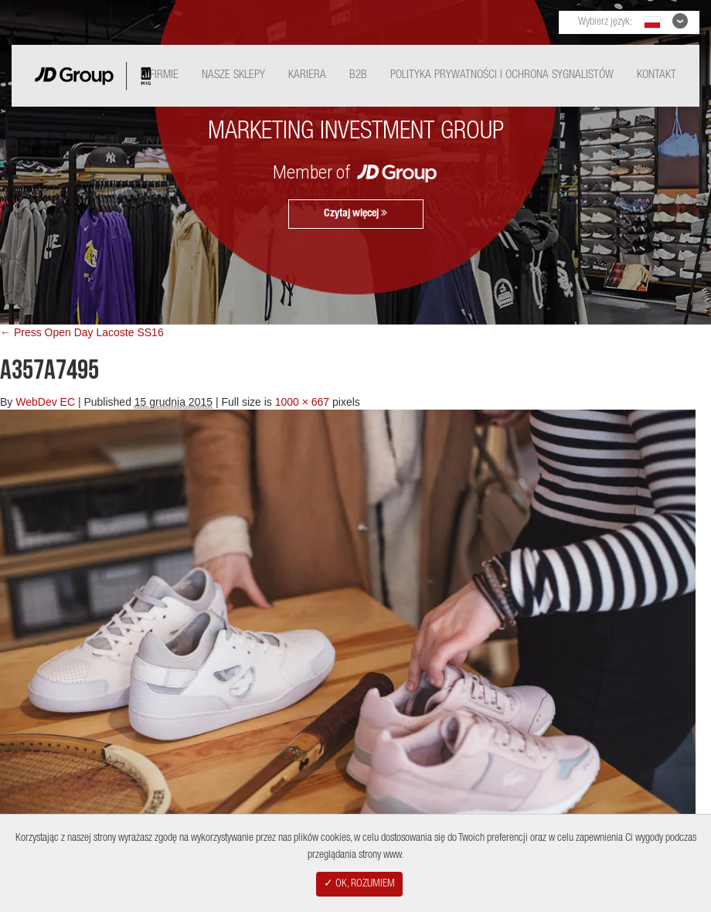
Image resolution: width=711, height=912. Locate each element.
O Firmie (160, 75)
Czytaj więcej (355, 213)
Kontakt (656, 75)
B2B (358, 75)
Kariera (307, 75)
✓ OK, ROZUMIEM (359, 884)
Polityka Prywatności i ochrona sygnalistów (502, 75)
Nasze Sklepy (233, 75)
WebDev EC (45, 402)
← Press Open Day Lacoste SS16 (82, 332)
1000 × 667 (302, 402)
